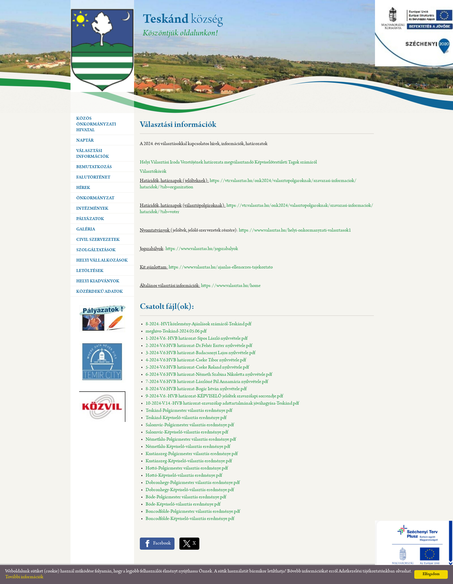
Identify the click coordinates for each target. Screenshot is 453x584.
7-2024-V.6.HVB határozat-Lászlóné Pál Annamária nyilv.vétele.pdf (207, 382)
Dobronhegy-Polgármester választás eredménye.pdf (193, 482)
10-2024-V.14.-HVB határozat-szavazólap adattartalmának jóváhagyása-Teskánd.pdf (222, 403)
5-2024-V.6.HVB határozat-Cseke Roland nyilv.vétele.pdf (197, 367)
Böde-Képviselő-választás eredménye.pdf (183, 504)
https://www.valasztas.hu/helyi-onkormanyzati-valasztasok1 (295, 230)
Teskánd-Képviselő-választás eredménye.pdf (186, 418)
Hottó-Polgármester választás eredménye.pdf (187, 468)
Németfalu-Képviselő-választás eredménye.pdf (188, 446)
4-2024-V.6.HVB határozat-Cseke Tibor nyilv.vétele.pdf (196, 360)
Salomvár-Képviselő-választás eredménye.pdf (187, 432)
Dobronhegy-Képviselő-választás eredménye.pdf (190, 490)
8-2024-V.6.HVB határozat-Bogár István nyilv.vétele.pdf (196, 389)
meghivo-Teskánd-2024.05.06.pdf (176, 331)
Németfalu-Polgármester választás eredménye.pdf (191, 439)
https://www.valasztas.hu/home (231, 285)
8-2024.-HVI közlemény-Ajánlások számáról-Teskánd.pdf (198, 324)
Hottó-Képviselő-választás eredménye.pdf (184, 475)
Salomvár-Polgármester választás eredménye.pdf (190, 425)
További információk (24, 577)
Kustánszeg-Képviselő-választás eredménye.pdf (189, 461)
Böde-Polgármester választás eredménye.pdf (186, 497)
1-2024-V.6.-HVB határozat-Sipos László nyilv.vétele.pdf (196, 338)
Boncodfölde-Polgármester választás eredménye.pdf (193, 511)
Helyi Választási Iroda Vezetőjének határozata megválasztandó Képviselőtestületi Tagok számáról (228, 162)
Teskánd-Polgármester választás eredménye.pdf (189, 410)
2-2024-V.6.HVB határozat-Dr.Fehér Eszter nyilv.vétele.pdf (199, 345)
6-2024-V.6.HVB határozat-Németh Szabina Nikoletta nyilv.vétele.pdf (209, 374)
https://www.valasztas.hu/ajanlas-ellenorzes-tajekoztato (221, 267)
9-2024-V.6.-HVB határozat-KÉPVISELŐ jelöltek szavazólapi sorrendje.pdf (214, 396)
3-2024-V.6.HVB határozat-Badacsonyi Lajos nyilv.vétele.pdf (200, 353)
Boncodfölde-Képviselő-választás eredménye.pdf (190, 519)
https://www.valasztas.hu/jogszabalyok (202, 249)
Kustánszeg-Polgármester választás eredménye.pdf (191, 454)
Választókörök (153, 171)
